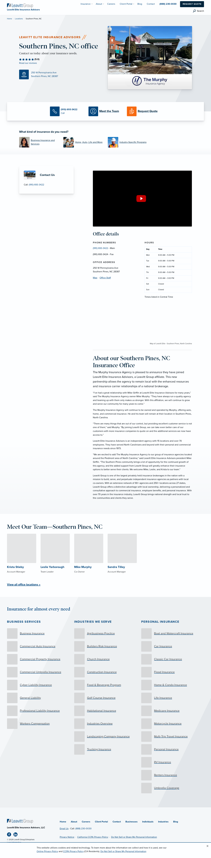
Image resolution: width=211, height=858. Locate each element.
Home (9, 19)
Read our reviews (28, 63)
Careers (86, 821)
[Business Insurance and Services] (39, 142)
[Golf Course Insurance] (105, 698)
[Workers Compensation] (38, 723)
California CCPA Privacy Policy (92, 837)
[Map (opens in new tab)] (61, 74)
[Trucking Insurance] (105, 749)
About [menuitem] (99, 3)
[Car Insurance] (172, 646)
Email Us (64, 828)
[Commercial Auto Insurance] (38, 646)
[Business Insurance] (38, 633)
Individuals (147, 821)
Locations (19, 19)
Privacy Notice (67, 837)
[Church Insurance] (105, 659)
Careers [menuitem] (111, 3)
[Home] (20, 821)
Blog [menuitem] (139, 3)
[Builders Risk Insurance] (105, 646)
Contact (117, 821)
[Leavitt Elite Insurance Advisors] (20, 5)
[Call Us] (67, 111)
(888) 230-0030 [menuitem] (168, 3)
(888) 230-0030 (83, 828)
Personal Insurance (160, 622)
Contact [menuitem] (151, 3)
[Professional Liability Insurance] (38, 711)
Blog (175, 821)
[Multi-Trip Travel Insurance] (172, 736)
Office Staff (105, 277)
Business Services (24, 622)
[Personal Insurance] (172, 749)
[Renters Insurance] (172, 775)
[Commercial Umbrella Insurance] (38, 672)
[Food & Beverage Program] (105, 685)
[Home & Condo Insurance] (172, 685)
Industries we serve (93, 622)
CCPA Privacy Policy (73, 851)
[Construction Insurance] (105, 672)
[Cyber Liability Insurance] (38, 685)
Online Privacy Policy (47, 851)
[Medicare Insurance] (172, 711)
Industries (163, 821)
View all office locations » (23, 584)
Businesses (131, 821)
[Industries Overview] (105, 723)
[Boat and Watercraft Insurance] (172, 633)
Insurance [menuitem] (86, 3)
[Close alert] (207, 846)
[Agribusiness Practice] (105, 633)
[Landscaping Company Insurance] (105, 736)
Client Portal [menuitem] (126, 3)
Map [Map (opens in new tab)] (95, 277)
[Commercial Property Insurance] (38, 659)
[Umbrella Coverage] (172, 788)
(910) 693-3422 (36, 184)
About (74, 821)
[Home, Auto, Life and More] (83, 142)
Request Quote (192, 4)
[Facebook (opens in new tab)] (10, 835)
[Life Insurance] (172, 698)
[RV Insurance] (172, 762)
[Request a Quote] (144, 111)
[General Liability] (38, 698)
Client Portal (101, 821)
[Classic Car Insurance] (172, 659)
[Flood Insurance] (172, 672)
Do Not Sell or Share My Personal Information (134, 837)
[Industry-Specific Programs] (128, 142)
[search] (198, 11)
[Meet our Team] (105, 111)
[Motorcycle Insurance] (172, 723)
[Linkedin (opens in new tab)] (16, 835)
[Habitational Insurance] (105, 711)
